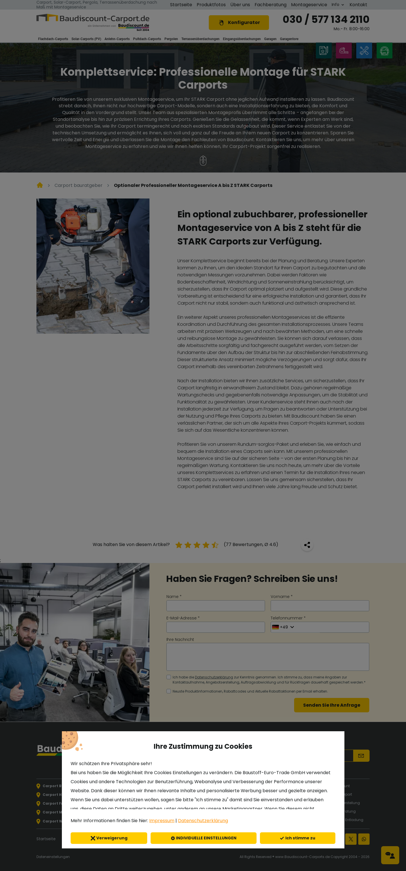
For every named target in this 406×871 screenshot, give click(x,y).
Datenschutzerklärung (203, 820)
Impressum (161, 820)
